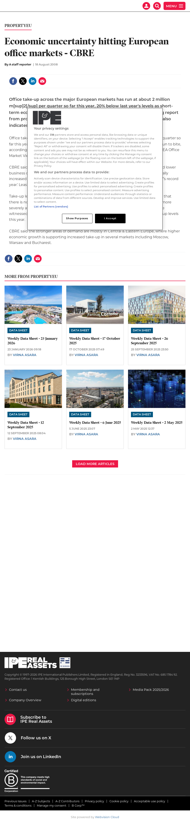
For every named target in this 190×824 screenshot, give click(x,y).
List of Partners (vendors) (51, 206)
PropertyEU (18, 25)
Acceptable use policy (149, 801)
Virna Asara (24, 355)
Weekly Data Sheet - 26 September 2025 (149, 340)
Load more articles (95, 464)
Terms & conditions (18, 805)
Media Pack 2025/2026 (151, 690)
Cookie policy (118, 801)
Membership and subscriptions (85, 692)
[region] (95, 169)
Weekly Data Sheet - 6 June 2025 (95, 422)
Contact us (18, 690)
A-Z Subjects (41, 801)
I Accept (110, 218)
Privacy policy (94, 801)
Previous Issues (15, 801)
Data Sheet (18, 330)
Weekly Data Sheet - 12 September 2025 (25, 424)
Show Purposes (77, 218)
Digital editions (83, 700)
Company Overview (25, 700)
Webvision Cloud (107, 817)
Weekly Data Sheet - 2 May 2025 (156, 422)
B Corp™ (78, 805)
